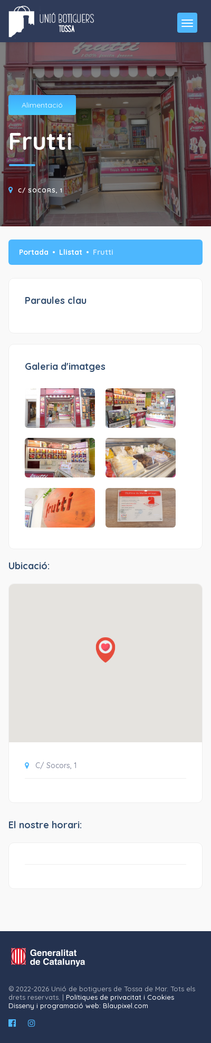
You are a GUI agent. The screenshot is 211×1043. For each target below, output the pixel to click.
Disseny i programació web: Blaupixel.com (78, 1005)
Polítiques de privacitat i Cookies (120, 997)
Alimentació (42, 105)
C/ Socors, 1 (40, 190)
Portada (34, 252)
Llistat (70, 252)
